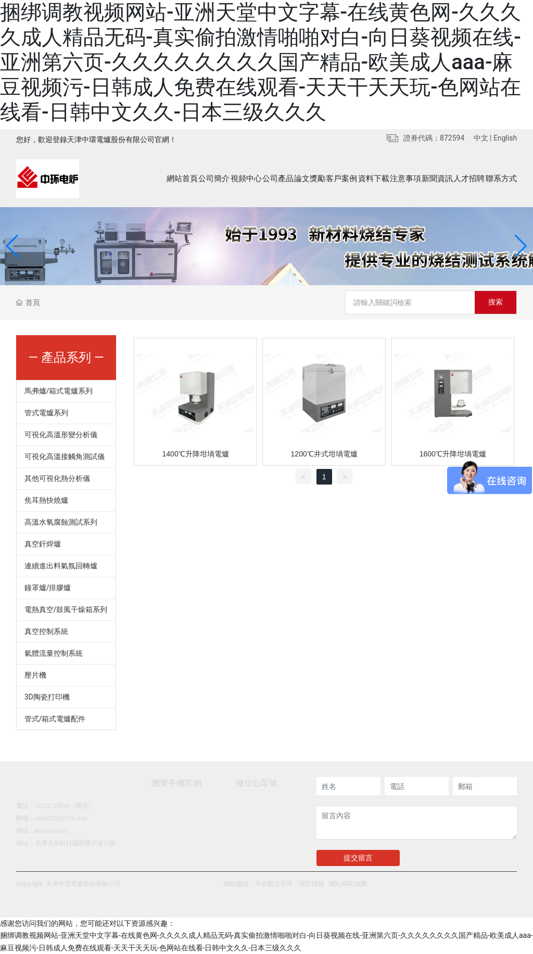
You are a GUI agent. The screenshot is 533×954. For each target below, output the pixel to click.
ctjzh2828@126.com (61, 818)
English (505, 138)
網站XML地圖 (347, 883)
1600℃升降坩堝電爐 (453, 454)
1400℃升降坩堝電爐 (195, 454)
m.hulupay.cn (52, 830)
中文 (481, 138)
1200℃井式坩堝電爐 (324, 454)
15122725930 (52, 805)
